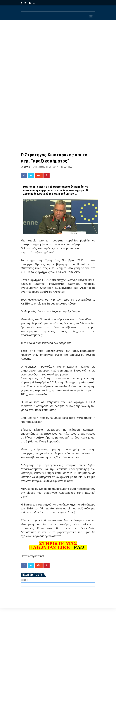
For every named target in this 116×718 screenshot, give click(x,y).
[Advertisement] (45, 54)
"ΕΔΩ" (79, 547)
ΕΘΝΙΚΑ (68, 166)
